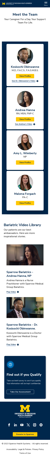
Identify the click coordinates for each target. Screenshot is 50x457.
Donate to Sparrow (25, 434)
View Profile (25, 76)
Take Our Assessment (20, 392)
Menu (46, 3)
